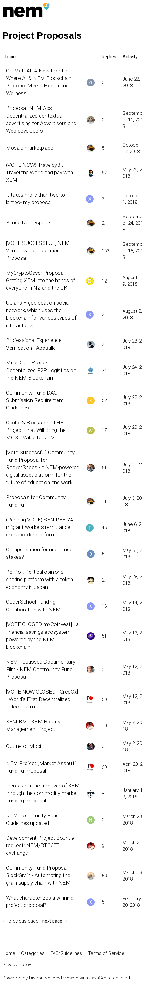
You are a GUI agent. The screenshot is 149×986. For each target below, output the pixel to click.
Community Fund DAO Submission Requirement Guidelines (35, 400)
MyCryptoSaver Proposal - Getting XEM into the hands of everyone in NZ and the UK (40, 280)
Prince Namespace (28, 222)
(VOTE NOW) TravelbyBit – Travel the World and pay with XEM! (39, 172)
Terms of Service (106, 953)
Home (8, 953)
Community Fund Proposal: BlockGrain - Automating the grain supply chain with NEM (38, 875)
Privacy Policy (16, 964)
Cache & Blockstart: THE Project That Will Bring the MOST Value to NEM (36, 430)
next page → (55, 921)
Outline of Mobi (23, 746)
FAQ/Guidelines (66, 953)
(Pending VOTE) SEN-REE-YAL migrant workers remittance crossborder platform (41, 527)
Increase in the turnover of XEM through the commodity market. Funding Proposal (43, 793)
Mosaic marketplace (29, 148)
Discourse (39, 978)
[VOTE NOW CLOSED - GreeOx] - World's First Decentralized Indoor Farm (42, 699)
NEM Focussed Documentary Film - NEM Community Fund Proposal (40, 669)
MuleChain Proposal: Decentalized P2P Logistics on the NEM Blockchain (41, 370)
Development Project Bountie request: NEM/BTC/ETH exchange (40, 845)
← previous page (20, 921)
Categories (32, 953)
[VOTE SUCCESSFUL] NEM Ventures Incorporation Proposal (38, 250)
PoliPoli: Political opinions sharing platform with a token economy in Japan (39, 579)
